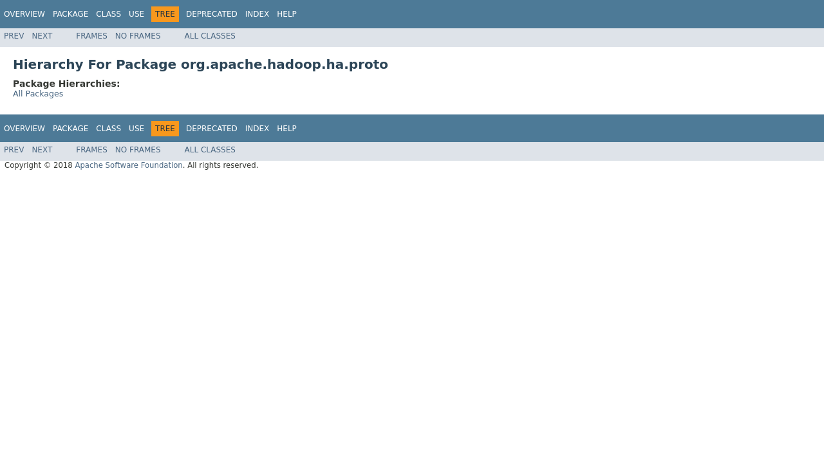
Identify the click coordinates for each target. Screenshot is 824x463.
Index (257, 14)
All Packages (38, 93)
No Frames (138, 36)
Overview (24, 14)
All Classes (210, 36)
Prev (14, 36)
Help (287, 14)
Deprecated (212, 14)
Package (70, 14)
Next (42, 36)
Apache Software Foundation (128, 165)
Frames (92, 36)
